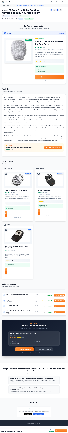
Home (3, 5)
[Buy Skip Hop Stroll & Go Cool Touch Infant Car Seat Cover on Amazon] (59, 312)
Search (53, 2)
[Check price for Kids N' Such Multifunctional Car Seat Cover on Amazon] (53, 147)
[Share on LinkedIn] (57, 10)
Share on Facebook (38, 414)
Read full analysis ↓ (49, 80)
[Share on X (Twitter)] (54, 10)
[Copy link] (61, 10)
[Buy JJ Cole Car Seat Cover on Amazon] (59, 306)
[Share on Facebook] (51, 10)
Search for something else (43, 349)
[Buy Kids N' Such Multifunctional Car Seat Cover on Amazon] (59, 295)
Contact (64, 2)
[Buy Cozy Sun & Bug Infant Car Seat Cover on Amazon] (59, 300)
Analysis (58, 2)
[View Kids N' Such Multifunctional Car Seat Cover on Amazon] (61, 430)
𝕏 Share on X (28, 414)
